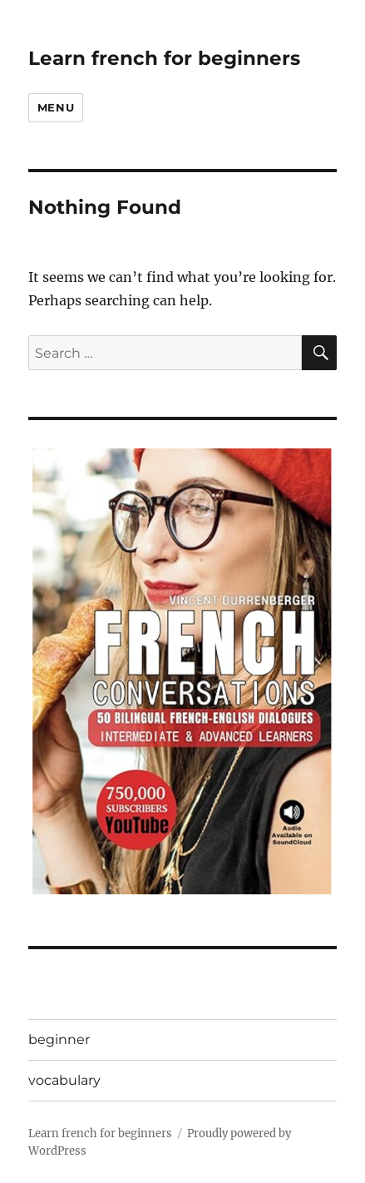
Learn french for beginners (164, 58)
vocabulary (64, 1080)
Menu (55, 107)
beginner (59, 1039)
